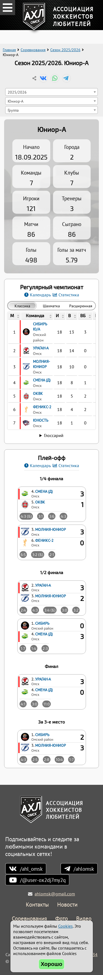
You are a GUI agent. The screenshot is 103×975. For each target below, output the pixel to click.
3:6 (51, 516)
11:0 (46, 704)
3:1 (40, 516)
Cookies (65, 926)
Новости (67, 905)
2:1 (51, 554)
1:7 (23, 648)
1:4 (33, 648)
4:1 (23, 704)
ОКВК (40, 502)
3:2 (76, 610)
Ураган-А (43, 585)
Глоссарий (53, 435)
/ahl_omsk (31, 868)
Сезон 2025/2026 (65, 50)
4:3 (63, 516)
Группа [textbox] (13, 110)
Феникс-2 (44, 540)
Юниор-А (51, 129)
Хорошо (51, 964)
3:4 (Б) (49, 610)
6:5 (23, 554)
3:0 (64, 610)
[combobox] (51, 92)
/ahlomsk (84, 868)
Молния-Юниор (50, 529)
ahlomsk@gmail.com (55, 894)
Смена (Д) (44, 491)
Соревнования (33, 50)
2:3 (45, 648)
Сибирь (42, 623)
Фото (61, 919)
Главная (9, 50)
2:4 (23, 610)
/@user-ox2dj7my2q (43, 879)
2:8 (46, 759)
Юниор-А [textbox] (15, 101)
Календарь (40, 295)
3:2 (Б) (37, 554)
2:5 (35, 759)
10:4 (59, 759)
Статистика (69, 295)
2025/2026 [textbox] (17, 92)
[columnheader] (14, 316)
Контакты (37, 905)
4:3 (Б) (26, 516)
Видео (83, 919)
